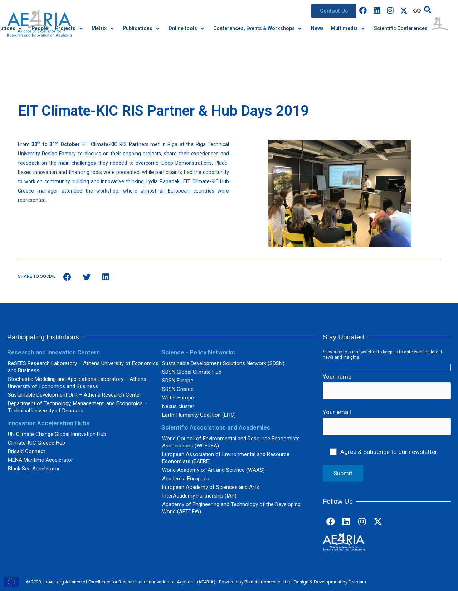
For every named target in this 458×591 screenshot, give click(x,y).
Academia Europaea (185, 478)
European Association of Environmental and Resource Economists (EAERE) (225, 458)
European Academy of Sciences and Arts (210, 487)
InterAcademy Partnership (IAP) (199, 496)
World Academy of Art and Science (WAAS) (213, 470)
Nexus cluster (178, 406)
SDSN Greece (178, 389)
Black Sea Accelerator (34, 468)
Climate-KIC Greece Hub (36, 443)
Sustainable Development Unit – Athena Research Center (74, 395)
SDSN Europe (177, 380)
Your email (387, 421)
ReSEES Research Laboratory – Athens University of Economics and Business (83, 367)
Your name (387, 386)
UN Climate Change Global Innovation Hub (57, 434)
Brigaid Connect (26, 451)
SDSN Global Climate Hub (191, 372)
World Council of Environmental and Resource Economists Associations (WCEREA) (231, 442)
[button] (333, 11)
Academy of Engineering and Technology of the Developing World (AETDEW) (231, 508)
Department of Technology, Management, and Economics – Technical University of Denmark (77, 407)
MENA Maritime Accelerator (40, 460)
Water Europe (178, 397)
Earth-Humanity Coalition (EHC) (199, 415)
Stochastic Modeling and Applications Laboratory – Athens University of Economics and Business (77, 382)
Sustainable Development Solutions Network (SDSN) (223, 363)
